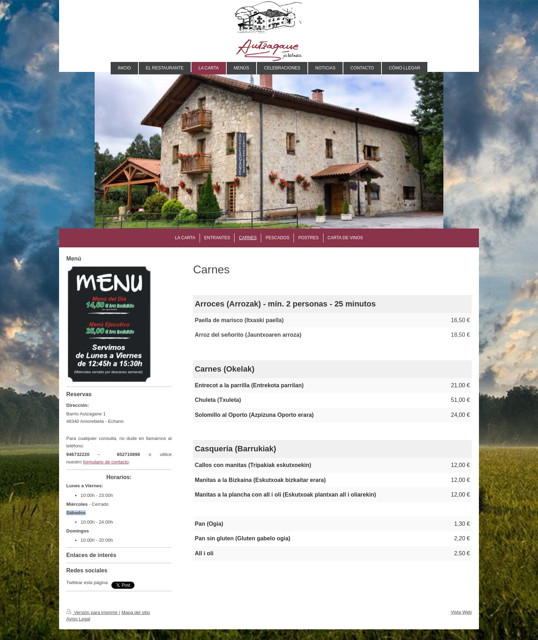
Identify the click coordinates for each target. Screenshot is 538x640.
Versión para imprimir (92, 612)
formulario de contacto (106, 462)
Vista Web (461, 612)
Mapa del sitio (135, 612)
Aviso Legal (78, 618)
